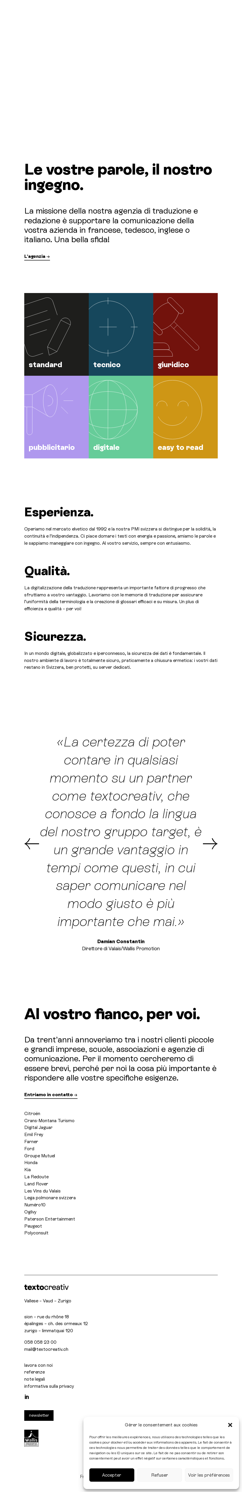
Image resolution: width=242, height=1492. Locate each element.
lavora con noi (38, 1365)
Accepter (111, 1475)
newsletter (39, 1415)
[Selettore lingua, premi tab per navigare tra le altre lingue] (202, 12)
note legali (34, 1379)
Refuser (159, 1475)
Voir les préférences (209, 1475)
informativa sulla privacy (49, 1386)
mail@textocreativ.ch (46, 1349)
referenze (34, 1371)
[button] (230, 1425)
